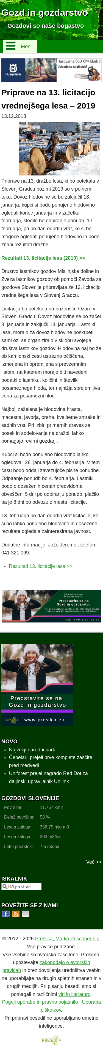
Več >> (94, 862)
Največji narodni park (32, 749)
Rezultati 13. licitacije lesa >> (41, 566)
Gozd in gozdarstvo (44, 12)
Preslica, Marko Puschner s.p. (68, 938)
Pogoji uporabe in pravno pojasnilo (40, 1002)
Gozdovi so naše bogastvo (45, 25)
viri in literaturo (75, 994)
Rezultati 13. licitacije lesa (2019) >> (43, 258)
